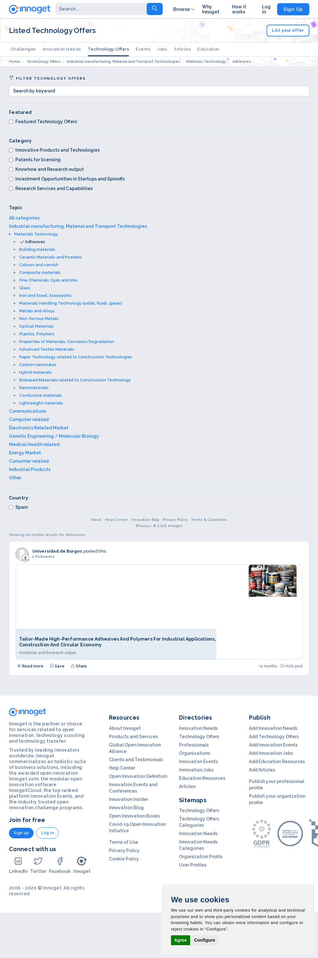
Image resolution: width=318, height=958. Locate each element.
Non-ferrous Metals (38, 318)
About (96, 520)
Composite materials (39, 272)
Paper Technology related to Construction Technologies (75, 357)
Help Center (116, 520)
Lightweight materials (41, 403)
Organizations (194, 753)
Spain (18, 507)
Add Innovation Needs (273, 728)
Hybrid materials (35, 372)
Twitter (38, 865)
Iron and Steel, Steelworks (45, 295)
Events (143, 49)
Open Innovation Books (134, 815)
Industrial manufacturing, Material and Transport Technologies (78, 226)
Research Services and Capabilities (51, 188)
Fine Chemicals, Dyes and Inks (48, 280)
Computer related (29, 419)
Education (209, 49)
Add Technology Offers (274, 736)
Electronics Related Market (38, 427)
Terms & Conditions (209, 520)
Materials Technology (36, 234)
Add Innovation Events (273, 744)
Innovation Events (198, 761)
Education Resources (202, 778)
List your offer (288, 30)
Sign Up (293, 9)
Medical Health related (34, 444)
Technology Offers (108, 49)
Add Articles (262, 769)
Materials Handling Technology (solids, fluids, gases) (70, 303)
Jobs (162, 49)
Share (79, 666)
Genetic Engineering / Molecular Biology (54, 436)
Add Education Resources (277, 761)
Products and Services (133, 736)
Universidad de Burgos (57, 551)
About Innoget (125, 728)
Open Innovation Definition (138, 776)
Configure (204, 940)
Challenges (23, 49)
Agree (180, 940)
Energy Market (25, 452)
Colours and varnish (38, 264)
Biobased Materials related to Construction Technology (75, 380)
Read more (30, 666)
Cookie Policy (124, 858)
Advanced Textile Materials (46, 349)
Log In (266, 9)
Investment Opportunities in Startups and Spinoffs (67, 178)
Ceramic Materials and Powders (50, 257)
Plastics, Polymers (37, 333)
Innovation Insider (128, 799)
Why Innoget (210, 9)
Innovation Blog (145, 520)
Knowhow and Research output (46, 169)
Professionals (194, 744)
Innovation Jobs (196, 769)
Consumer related (29, 461)
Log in (47, 833)
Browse (184, 9)
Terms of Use (123, 842)
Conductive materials (40, 395)
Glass (24, 287)
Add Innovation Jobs (271, 753)
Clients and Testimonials (136, 759)
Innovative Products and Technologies (54, 150)
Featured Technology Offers (43, 121)
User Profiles (192, 864)
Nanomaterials (34, 387)
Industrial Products (29, 469)
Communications (27, 411)
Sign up (21, 833)
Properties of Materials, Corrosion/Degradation (66, 341)
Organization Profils (200, 856)
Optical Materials (36, 326)
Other (15, 477)
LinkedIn (18, 865)
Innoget (81, 865)
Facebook (60, 865)
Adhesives (35, 241)
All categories (24, 217)
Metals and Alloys (37, 310)
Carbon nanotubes (38, 364)
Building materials (37, 249)
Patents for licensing (35, 159)
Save (57, 666)
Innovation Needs (62, 49)
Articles (182, 49)
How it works (239, 9)
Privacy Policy (175, 520)
